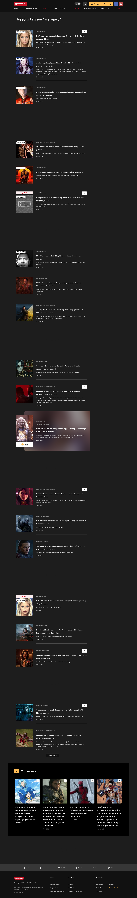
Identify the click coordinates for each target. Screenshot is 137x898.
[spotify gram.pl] (79, 868)
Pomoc (70, 884)
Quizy (45, 9)
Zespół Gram (55, 884)
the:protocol (113, 888)
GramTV (98, 888)
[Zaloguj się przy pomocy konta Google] (121, 4)
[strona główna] (25, 4)
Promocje (75, 9)
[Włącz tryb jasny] (77, 3)
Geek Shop (118, 9)
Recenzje (31, 9)
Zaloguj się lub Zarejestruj (102, 4)
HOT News (99, 884)
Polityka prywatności (57, 891)
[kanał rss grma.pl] (110, 868)
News (17, 9)
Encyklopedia (90, 9)
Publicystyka (60, 9)
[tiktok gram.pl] (27, 868)
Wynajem (105, 9)
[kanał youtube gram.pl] (62, 868)
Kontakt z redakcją (75, 891)
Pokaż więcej (53, 755)
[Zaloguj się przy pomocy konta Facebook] (116, 4)
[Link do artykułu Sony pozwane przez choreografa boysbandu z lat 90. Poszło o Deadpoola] (82, 800)
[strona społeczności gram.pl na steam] (95, 868)
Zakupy (111, 884)
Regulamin (54, 888)
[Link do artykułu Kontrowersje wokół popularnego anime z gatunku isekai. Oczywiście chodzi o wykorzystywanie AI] (27, 801)
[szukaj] (85, 4)
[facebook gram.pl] (44, 868)
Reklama (71, 888)
